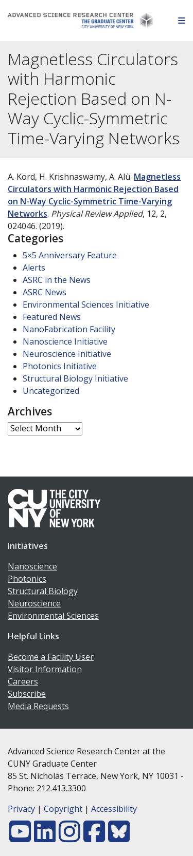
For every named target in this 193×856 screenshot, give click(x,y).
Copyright (63, 808)
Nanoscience (32, 566)
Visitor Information (45, 669)
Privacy (21, 808)
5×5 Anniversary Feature (70, 255)
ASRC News (44, 292)
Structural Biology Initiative (75, 378)
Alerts (34, 267)
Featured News (52, 316)
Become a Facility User (51, 656)
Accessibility (114, 808)
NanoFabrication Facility (69, 329)
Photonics (27, 578)
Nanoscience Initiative (65, 341)
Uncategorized (51, 390)
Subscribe (27, 693)
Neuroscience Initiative (67, 353)
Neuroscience (34, 603)
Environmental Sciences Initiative (86, 304)
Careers (23, 681)
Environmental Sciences (53, 615)
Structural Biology (43, 591)
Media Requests (38, 706)
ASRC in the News (57, 280)
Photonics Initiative (60, 366)
